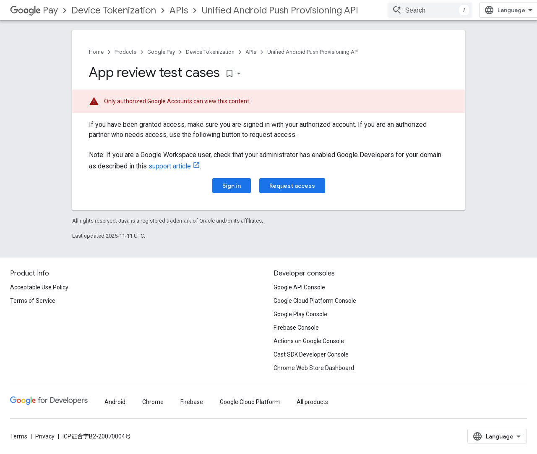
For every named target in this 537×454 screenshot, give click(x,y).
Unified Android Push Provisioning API (279, 10)
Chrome (153, 402)
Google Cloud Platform (250, 402)
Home (96, 52)
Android (114, 402)
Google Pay (161, 52)
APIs (178, 10)
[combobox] (430, 10)
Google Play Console (300, 314)
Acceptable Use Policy (39, 287)
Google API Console (299, 287)
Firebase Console (296, 327)
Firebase (191, 402)
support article (170, 166)
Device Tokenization (113, 10)
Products (125, 52)
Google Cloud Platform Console (315, 300)
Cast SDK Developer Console (311, 354)
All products (312, 402)
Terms (18, 436)
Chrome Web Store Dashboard (314, 368)
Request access (292, 185)
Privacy (45, 436)
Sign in (231, 185)
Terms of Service (32, 300)
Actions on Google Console (309, 341)
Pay (34, 10)
